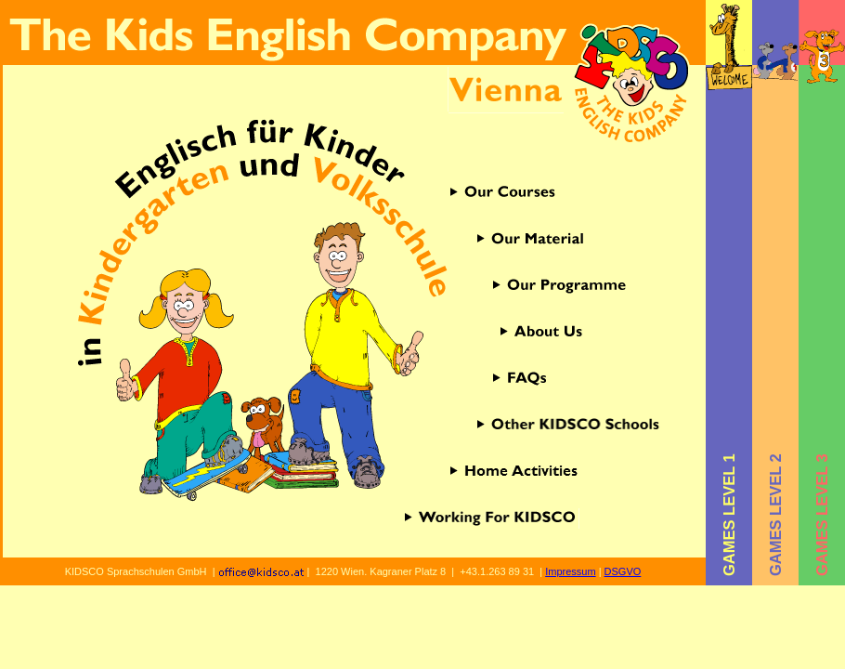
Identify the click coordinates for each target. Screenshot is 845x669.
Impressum (570, 571)
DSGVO (623, 571)
